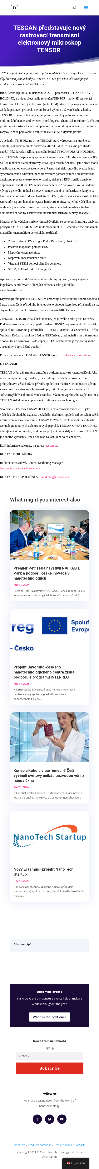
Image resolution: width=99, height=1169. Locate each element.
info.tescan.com (73, 355)
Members (19, 1145)
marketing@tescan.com (55, 477)
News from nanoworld (49, 1041)
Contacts (80, 1145)
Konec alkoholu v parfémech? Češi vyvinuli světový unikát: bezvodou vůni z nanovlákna (49, 775)
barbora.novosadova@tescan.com (21, 468)
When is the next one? (49, 1017)
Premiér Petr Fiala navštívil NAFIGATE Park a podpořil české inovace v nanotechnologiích (47, 573)
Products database (39, 1145)
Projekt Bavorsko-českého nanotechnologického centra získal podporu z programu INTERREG (44, 672)
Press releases (63, 1145)
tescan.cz (51, 445)
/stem (86, 355)
